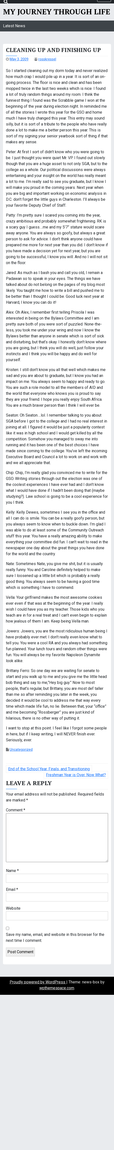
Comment (15, 810)
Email (12, 889)
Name (12, 870)
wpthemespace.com (56, 988)
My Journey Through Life (56, 12)
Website (13, 908)
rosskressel (47, 59)
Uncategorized (21, 749)
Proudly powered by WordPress (38, 982)
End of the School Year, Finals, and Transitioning (49, 769)
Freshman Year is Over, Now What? (76, 775)
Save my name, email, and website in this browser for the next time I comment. (55, 937)
